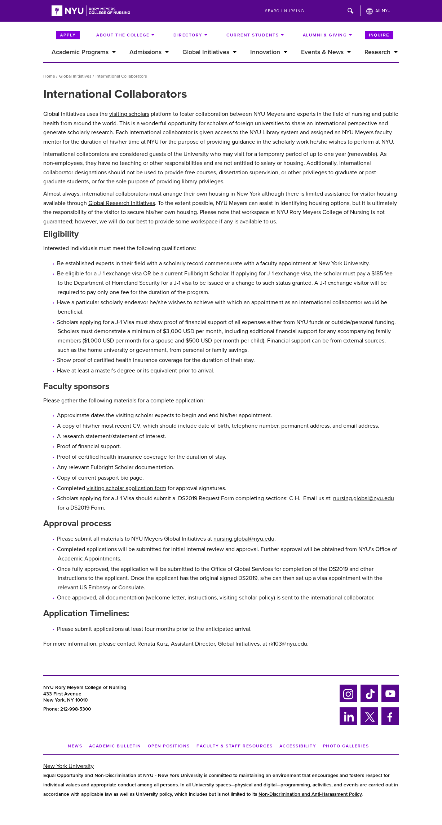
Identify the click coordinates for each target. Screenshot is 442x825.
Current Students (252, 35)
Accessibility (298, 745)
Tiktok (368, 701)
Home (49, 76)
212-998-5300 (75, 709)
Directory (188, 35)
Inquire (379, 35)
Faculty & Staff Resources (234, 745)
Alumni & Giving (325, 35)
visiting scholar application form (126, 488)
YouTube (390, 701)
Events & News (322, 52)
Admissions (145, 52)
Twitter (369, 724)
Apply (68, 35)
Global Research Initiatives (121, 203)
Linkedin (347, 724)
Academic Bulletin (115, 745)
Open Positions (169, 745)
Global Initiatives (205, 52)
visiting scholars (129, 114)
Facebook (387, 724)
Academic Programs (80, 52)
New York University (68, 766)
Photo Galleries (346, 745)
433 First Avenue (62, 694)
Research (377, 52)
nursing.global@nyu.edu (363, 498)
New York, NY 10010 (65, 700)
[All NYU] (378, 11)
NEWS (75, 745)
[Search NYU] (308, 9)
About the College (123, 35)
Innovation (265, 52)
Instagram (347, 701)
